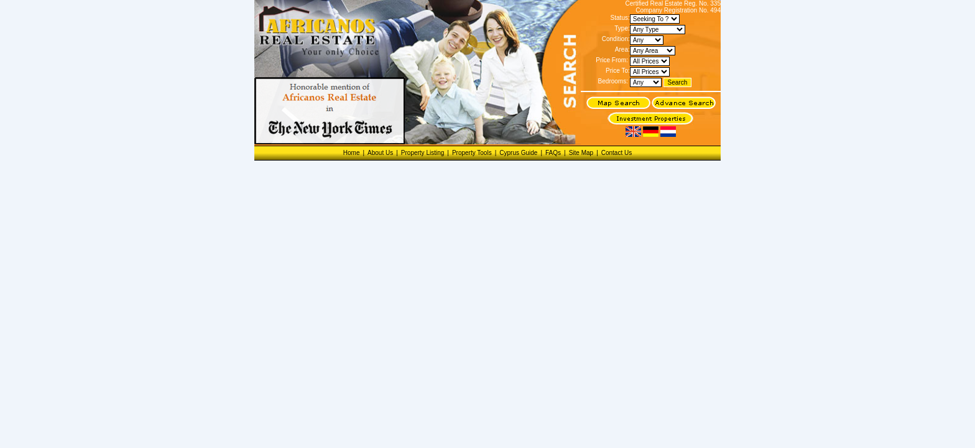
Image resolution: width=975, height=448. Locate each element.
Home (351, 152)
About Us (380, 152)
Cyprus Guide (518, 152)
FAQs (553, 152)
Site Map (581, 152)
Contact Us (616, 152)
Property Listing (422, 152)
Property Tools (472, 152)
